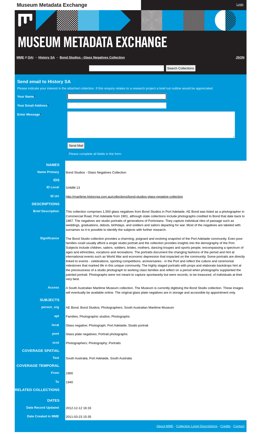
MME (20, 57)
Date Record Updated (42, 407)
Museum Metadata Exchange (52, 5)
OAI (30, 57)
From (55, 373)
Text (56, 358)
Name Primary (48, 172)
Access (53, 287)
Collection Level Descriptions (197, 426)
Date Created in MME (43, 416)
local (55, 325)
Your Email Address (33, 105)
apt (56, 316)
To (57, 381)
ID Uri (54, 196)
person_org (50, 307)
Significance (49, 238)
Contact (239, 426)
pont (55, 333)
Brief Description (46, 211)
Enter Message (29, 114)
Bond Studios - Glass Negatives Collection (92, 57)
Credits (225, 426)
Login (239, 4)
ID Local (53, 187)
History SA (46, 57)
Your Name (26, 96)
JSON (240, 57)
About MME (164, 426)
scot (55, 342)
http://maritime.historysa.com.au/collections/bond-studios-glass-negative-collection (124, 196)
